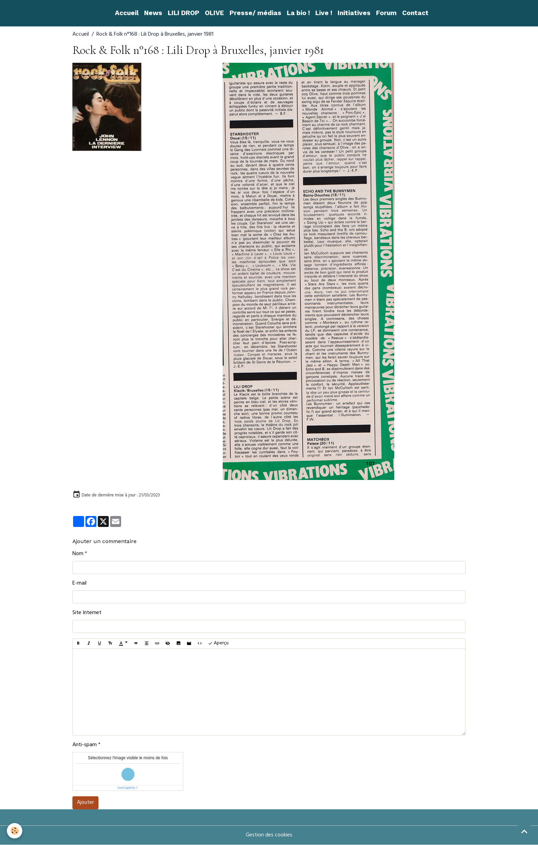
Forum (386, 13)
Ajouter (85, 803)
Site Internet (87, 613)
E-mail (79, 583)
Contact (415, 13)
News (153, 13)
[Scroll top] (524, 831)
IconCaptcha (126, 787)
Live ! (323, 13)
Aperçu (218, 643)
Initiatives (354, 13)
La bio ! (298, 13)
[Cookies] (14, 830)
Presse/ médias (255, 13)
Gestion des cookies (269, 835)
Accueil (127, 13)
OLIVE (214, 13)
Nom (77, 554)
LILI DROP (183, 13)
